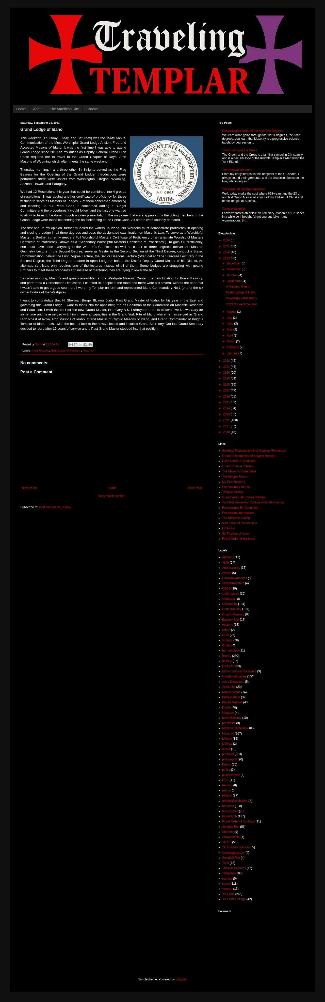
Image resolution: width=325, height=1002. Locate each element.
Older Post (194, 488)
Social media (231, 837)
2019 (227, 378)
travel (226, 883)
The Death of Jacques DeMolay (243, 189)
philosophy (229, 759)
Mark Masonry (231, 718)
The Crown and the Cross (239, 150)
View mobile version (111, 496)
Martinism (228, 723)
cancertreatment (233, 583)
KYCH (226, 707)
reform (226, 790)
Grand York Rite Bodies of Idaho (244, 497)
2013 (227, 414)
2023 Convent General (241, 304)
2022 (227, 360)
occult (226, 749)
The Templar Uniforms (237, 170)
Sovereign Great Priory (241, 298)
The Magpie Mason (235, 476)
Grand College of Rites (237, 466)
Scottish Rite (230, 827)
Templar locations (234, 868)
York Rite (228, 894)
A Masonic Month (237, 286)
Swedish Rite (231, 858)
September (234, 281)
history (226, 656)
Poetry (226, 764)
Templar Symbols (234, 209)
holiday (227, 661)
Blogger (180, 979)
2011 (227, 426)
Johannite (228, 687)
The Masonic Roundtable (239, 471)
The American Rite (64, 109)
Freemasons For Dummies (240, 508)
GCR (225, 635)
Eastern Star (230, 619)
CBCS (226, 588)
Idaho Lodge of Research (66, 350)
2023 (227, 258)
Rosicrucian (230, 811)
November (234, 269)
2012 (227, 420)
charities (228, 599)
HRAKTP (228, 528)
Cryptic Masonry (233, 614)
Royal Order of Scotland (238, 538)
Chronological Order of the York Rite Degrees (252, 131)
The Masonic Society (236, 518)
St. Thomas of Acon (235, 533)
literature (228, 712)
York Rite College (234, 899)
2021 (227, 367)
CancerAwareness (234, 578)
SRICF (226, 842)
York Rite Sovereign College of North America (253, 502)
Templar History (232, 492)
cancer (226, 573)
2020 (227, 372)
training (227, 878)
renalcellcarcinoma (235, 801)
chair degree (230, 593)
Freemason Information (238, 513)
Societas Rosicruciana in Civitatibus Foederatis (254, 450)
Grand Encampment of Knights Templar (248, 456)
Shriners (228, 832)
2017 (227, 390)
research (228, 806)
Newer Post (29, 488)
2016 (227, 396)
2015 (227, 402)
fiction (226, 630)
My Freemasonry (233, 482)
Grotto (226, 645)
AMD (225, 562)
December (234, 263)
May (230, 329)
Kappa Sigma (231, 692)
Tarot (225, 863)
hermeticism (230, 650)
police (226, 769)
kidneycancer (231, 697)
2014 (227, 408)
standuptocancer (233, 852)
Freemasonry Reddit (236, 487)
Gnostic (227, 640)
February (233, 347)
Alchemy (228, 557)
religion (227, 795)
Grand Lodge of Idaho (241, 292)
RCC (225, 780)
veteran (227, 888)
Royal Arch (229, 816)
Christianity (229, 604)
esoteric (227, 624)
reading (227, 785)
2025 (227, 246)
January (232, 353)
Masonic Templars (234, 728)
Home (21, 109)
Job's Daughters (233, 681)
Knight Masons (232, 702)
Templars (228, 873)
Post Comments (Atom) (55, 507)
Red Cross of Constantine (239, 523)
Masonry (88, 350)
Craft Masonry (40, 350)
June (230, 323)
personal (228, 754)
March (231, 341)
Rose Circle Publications (238, 461)
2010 (227, 432)
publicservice (231, 775)
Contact (92, 109)
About (37, 109)
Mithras (227, 743)
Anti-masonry (231, 567)
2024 (227, 252)
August (232, 311)
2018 (227, 384)
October (232, 275)
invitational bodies (234, 676)
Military (227, 738)
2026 (227, 240)
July (230, 318)
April (230, 335)
